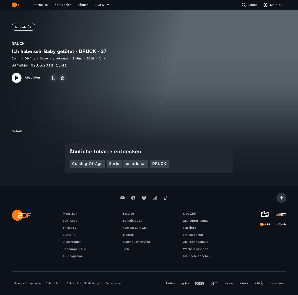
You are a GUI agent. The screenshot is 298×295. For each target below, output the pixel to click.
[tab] (17, 131)
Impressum (113, 283)
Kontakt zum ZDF (135, 228)
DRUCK (159, 163)
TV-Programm (73, 256)
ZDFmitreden (132, 220)
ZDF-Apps (70, 220)
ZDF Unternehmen (196, 220)
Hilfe (126, 249)
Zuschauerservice (136, 242)
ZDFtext (69, 235)
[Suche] (250, 4)
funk (102, 58)
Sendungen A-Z (74, 249)
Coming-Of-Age (23, 58)
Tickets (128, 235)
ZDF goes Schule (196, 242)
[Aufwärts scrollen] (281, 198)
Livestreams (72, 242)
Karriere (189, 228)
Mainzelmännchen (197, 256)
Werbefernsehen (195, 249)
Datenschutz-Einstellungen (84, 283)
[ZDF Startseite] (16, 5)
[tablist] (149, 131)
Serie (44, 58)
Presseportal (193, 235)
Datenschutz (54, 283)
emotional (60, 58)
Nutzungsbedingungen (26, 283)
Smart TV (69, 228)
